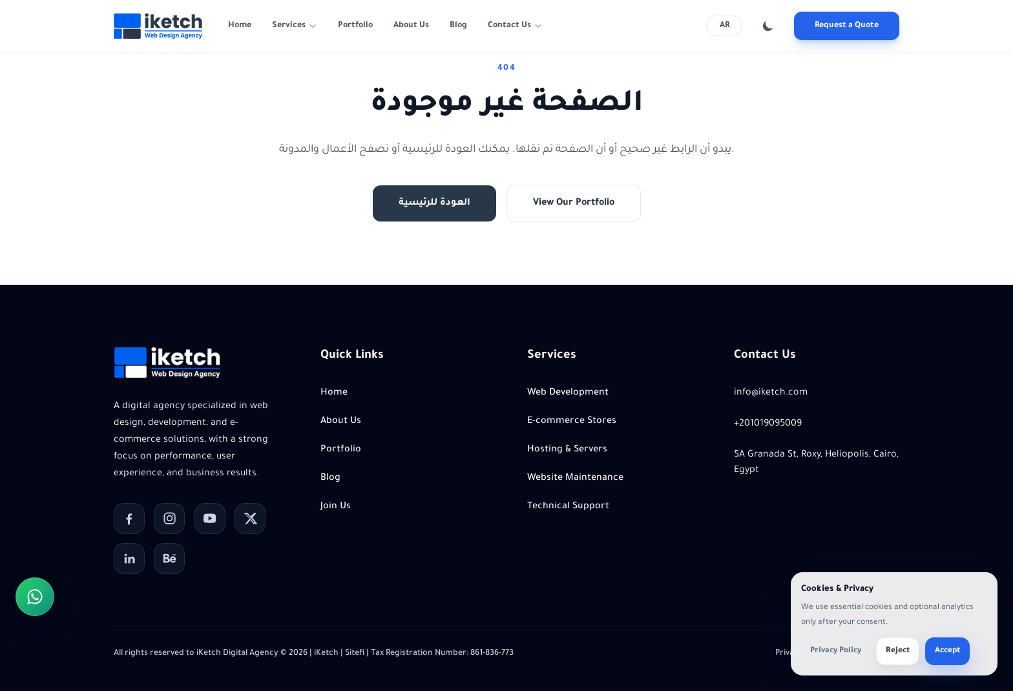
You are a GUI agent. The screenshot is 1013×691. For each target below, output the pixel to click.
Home (239, 25)
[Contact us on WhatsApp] (35, 596)
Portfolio (355, 25)
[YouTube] (209, 518)
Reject (898, 650)
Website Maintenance (575, 478)
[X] (250, 518)
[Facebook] (129, 518)
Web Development (568, 393)
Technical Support (568, 507)
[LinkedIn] (129, 558)
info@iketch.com (771, 393)
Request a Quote (847, 25)
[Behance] (169, 558)
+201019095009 (768, 424)
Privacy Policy (835, 650)
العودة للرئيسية (434, 203)
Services (289, 25)
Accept (947, 650)
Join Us (335, 507)
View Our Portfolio (573, 203)
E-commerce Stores (571, 422)
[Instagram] (169, 518)
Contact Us (509, 25)
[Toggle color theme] (768, 26)
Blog (458, 25)
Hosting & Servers (567, 450)
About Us (411, 25)
